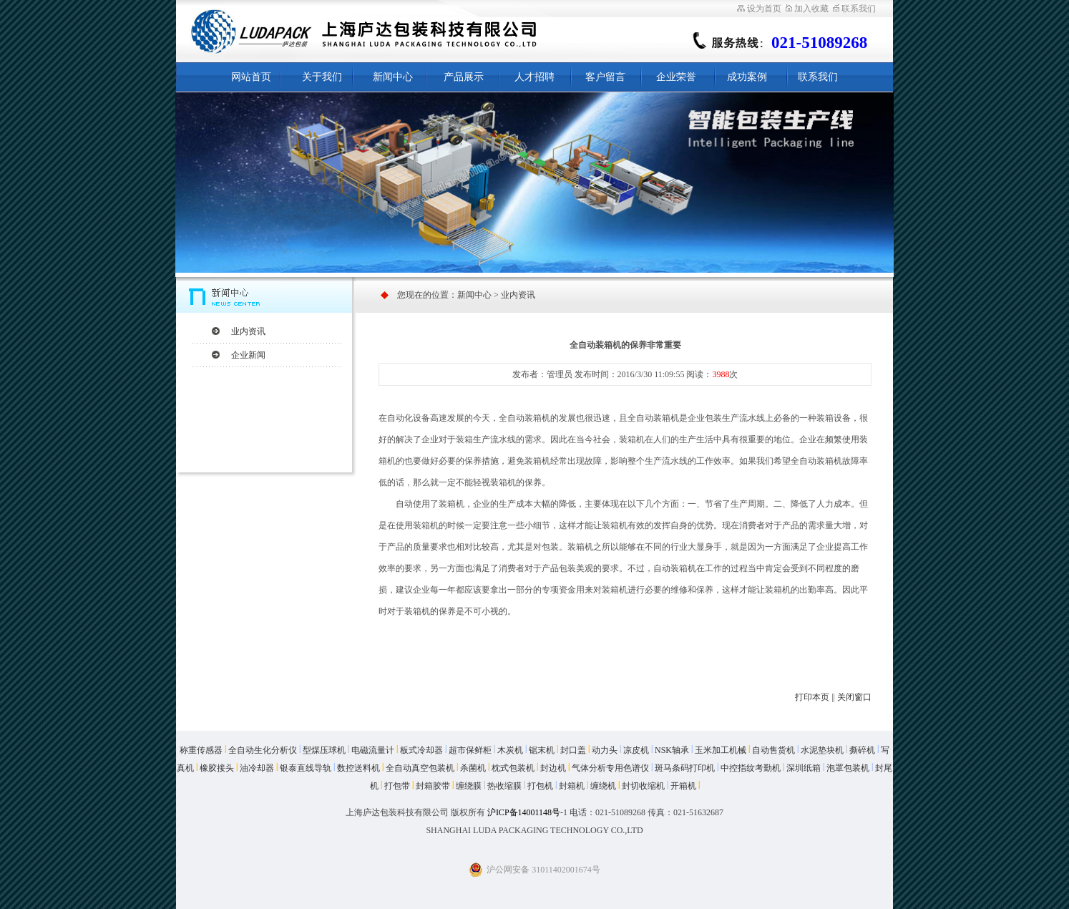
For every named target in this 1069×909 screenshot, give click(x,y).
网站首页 (251, 77)
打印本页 (812, 697)
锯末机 (542, 750)
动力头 (605, 750)
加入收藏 (807, 9)
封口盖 (573, 750)
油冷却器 (257, 768)
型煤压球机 (324, 750)
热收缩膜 (504, 786)
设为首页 (759, 9)
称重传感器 (201, 750)
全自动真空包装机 (420, 768)
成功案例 (747, 77)
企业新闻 (248, 355)
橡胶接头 (217, 768)
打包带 (397, 786)
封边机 (553, 768)
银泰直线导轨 (305, 768)
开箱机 (683, 786)
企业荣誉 (676, 77)
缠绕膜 (469, 786)
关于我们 (322, 77)
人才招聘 (534, 77)
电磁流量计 (372, 750)
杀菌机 (473, 768)
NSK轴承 (672, 750)
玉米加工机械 (720, 750)
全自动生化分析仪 (262, 750)
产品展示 (464, 77)
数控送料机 (358, 768)
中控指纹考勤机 (751, 768)
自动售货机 (773, 750)
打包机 (540, 786)
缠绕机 (603, 786)
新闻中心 (393, 77)
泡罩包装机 (847, 768)
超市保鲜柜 (470, 750)
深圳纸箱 (803, 768)
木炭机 (510, 750)
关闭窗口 (854, 697)
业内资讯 (248, 331)
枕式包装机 (513, 768)
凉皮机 (636, 750)
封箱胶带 (433, 786)
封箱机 (572, 786)
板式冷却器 (421, 750)
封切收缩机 (643, 786)
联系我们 (854, 9)
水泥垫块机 (822, 750)
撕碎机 (862, 750)
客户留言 (605, 77)
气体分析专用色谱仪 (610, 768)
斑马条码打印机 (685, 768)
